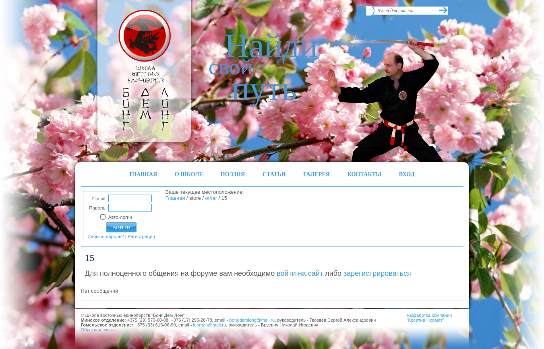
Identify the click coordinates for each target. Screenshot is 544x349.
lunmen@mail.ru (209, 324)
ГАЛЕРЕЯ (316, 174)
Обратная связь (97, 329)
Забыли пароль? (106, 236)
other (211, 198)
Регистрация (141, 236)
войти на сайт (300, 273)
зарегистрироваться (377, 273)
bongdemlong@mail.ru (252, 320)
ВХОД (407, 174)
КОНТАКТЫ (364, 174)
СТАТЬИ (274, 174)
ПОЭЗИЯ (233, 174)
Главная (175, 198)
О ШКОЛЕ (189, 174)
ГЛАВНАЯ (143, 174)
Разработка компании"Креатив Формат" (429, 317)
